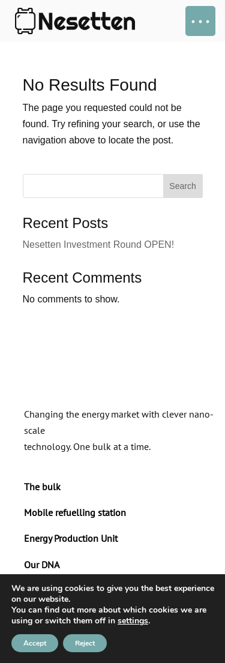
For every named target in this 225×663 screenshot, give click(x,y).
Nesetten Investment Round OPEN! (99, 244)
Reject (85, 643)
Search (182, 186)
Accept (34, 643)
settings (133, 621)
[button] (200, 21)
